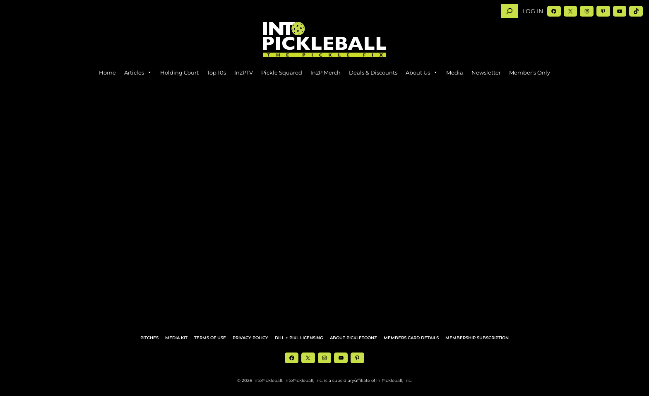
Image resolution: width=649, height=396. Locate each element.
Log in (532, 11)
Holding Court (179, 72)
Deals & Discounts (373, 72)
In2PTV (243, 72)
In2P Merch (325, 72)
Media (454, 72)
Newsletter (486, 72)
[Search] (509, 11)
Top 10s (216, 72)
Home (107, 72)
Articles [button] (138, 72)
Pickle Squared (281, 72)
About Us (422, 72)
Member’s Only (529, 72)
